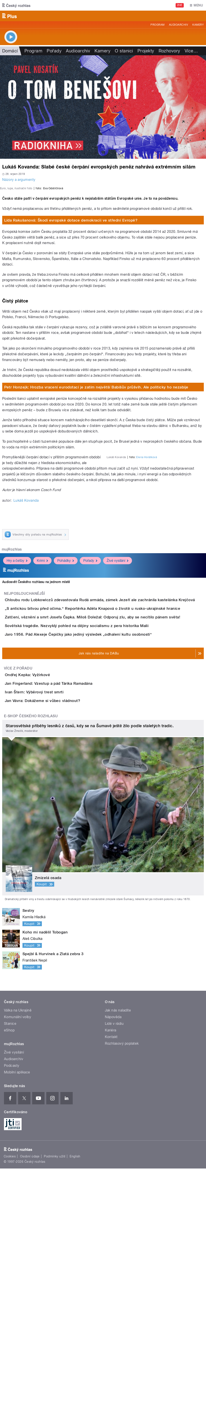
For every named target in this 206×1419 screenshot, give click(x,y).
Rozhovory (169, 51)
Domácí (10, 51)
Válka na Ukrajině (18, 1261)
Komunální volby (17, 1268)
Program (157, 24)
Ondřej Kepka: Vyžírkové (45, 875)
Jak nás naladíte (118, 1261)
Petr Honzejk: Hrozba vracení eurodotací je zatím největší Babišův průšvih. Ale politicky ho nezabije (96, 503)
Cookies (10, 1407)
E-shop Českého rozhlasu (31, 966)
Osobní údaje (30, 1407)
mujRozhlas (12, 687)
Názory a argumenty (18, 180)
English (75, 1407)
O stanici (124, 51)
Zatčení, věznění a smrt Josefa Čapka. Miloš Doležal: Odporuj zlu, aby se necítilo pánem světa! (110, 779)
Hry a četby (17, 698)
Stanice (10, 1274)
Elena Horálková (146, 628)
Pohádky (65, 698)
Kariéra (110, 1281)
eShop (9, 1281)
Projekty (145, 51)
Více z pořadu (18, 868)
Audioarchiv (178, 24)
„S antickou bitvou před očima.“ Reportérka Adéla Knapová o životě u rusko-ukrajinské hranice (110, 758)
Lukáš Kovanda (26, 637)
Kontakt (111, 1287)
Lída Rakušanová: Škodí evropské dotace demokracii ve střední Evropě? (71, 336)
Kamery (198, 24)
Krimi (42, 698)
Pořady (54, 51)
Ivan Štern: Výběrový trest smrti (51, 917)
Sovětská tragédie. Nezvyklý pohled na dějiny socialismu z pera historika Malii (94, 801)
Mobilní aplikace (17, 1323)
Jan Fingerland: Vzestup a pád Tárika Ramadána (66, 896)
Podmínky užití (54, 1407)
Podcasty (11, 1316)
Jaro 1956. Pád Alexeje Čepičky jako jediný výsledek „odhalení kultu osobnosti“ (95, 822)
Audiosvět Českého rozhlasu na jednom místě (36, 719)
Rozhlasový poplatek (122, 1294)
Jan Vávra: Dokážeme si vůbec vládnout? (60, 938)
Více (191, 51)
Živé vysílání (117, 698)
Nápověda (113, 1268)
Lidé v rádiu (114, 1274)
